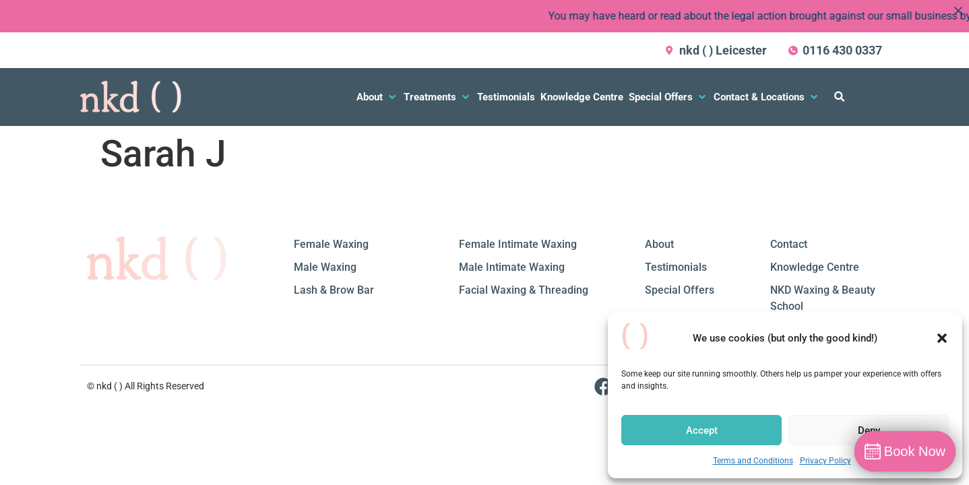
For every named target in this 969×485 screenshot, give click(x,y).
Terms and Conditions (753, 460)
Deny (869, 430)
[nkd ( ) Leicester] (670, 50)
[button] (942, 338)
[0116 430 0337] (793, 50)
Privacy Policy (825, 460)
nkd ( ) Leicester (723, 50)
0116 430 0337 (842, 50)
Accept (702, 430)
